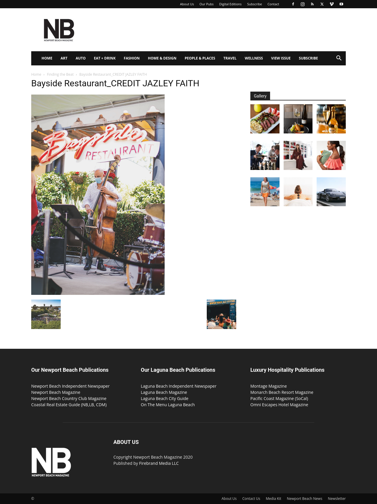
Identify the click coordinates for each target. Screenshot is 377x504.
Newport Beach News (304, 498)
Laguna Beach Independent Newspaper (178, 386)
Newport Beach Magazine (55, 392)
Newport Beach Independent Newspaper (70, 386)
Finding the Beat (60, 74)
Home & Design (162, 58)
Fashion (132, 58)
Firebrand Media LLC (159, 463)
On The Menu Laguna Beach (168, 404)
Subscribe (254, 4)
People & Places (200, 58)
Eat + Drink (105, 58)
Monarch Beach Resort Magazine (281, 392)
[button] (339, 59)
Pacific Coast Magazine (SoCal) (279, 398)
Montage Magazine (268, 386)
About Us (187, 4)
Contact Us (251, 498)
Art (64, 58)
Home (47, 58)
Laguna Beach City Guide (164, 398)
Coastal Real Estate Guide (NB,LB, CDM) (69, 404)
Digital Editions (230, 4)
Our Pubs (206, 4)
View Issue (281, 58)
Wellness (254, 58)
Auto (81, 58)
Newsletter (337, 498)
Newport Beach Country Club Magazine (68, 398)
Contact (273, 4)
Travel (230, 58)
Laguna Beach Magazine (164, 392)
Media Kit (273, 498)
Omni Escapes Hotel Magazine (279, 404)
